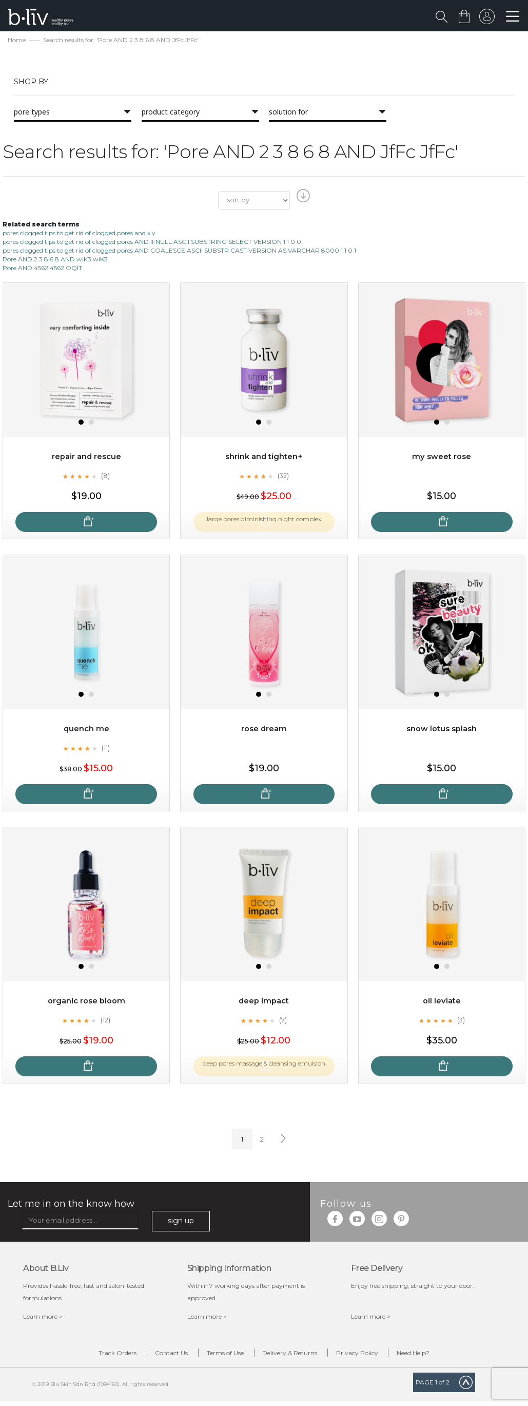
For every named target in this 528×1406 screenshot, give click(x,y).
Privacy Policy (378, 1355)
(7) (283, 1021)
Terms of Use (218, 1355)
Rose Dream (264, 730)
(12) (105, 1021)
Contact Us (151, 1355)
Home (17, 41)
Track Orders (84, 1355)
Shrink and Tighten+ (264, 458)
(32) (283, 477)
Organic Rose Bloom (86, 1002)
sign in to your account (485, 19)
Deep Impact (264, 1002)
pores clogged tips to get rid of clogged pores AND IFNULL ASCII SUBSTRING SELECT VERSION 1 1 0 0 (152, 242)
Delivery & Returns (296, 1355)
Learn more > (43, 1317)
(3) (460, 1021)
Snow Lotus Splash (441, 730)
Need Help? (447, 1355)
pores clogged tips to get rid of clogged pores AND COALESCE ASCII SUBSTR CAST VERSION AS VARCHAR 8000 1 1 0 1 (179, 252)
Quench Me (86, 730)
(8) (105, 477)
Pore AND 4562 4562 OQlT (42, 269)
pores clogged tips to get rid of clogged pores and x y (79, 234)
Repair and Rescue (86, 458)
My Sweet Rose (442, 458)
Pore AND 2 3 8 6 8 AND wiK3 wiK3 (55, 260)
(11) (106, 749)
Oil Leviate (441, 1002)
